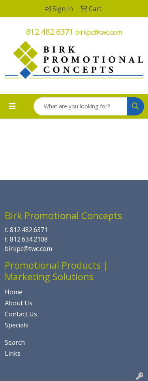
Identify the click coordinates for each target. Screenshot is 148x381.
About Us (18, 303)
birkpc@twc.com (98, 32)
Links (13, 353)
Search (15, 342)
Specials (16, 325)
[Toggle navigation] (12, 106)
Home (13, 292)
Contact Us (21, 314)
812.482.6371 (49, 31)
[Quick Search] (80, 106)
